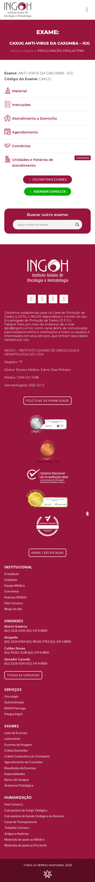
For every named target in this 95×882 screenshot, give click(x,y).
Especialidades (14, 774)
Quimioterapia (14, 702)
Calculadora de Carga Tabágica (25, 810)
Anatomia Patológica (18, 785)
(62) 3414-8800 (36, 630)
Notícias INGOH (15, 597)
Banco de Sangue (16, 779)
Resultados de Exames (20, 768)
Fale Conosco (13, 603)
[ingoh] (17, 10)
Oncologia (11, 696)
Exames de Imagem (18, 744)
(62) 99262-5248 (15, 652)
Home (15, 51)
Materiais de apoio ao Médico (24, 839)
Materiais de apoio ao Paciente (25, 845)
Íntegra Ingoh (13, 714)
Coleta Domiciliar (16, 750)
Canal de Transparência (20, 822)
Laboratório (12, 738)
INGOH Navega (15, 708)
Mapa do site (13, 609)
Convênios (11, 591)
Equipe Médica (14, 585)
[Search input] (45, 225)
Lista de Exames (15, 733)
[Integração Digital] (47, 874)
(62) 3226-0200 (14, 630)
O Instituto (11, 574)
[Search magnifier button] (77, 225)
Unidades (10, 579)
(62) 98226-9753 (37, 641)
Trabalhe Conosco (16, 827)
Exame (28, 51)
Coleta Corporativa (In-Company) (27, 756)
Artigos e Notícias (16, 833)
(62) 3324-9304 (14, 641)
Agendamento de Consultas (23, 762)
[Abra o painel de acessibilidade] (87, 513)
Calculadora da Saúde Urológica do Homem (34, 816)
